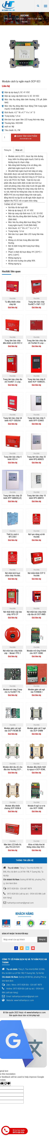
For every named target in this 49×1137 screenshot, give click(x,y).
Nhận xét (19, 150)
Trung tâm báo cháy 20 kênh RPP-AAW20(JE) (12, 496)
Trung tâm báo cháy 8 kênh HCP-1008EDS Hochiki (36, 380)
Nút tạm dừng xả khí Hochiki (36, 535)
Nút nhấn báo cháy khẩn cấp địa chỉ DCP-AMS (36, 613)
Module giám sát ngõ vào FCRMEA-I (36, 690)
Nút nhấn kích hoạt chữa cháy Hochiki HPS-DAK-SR (12, 574)
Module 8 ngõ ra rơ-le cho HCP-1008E (36, 807)
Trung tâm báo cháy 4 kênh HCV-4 (12, 458)
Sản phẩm (20, 18)
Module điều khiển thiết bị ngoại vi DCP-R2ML (36, 768)
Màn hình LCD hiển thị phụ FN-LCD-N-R (12, 845)
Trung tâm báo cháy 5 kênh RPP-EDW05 (36, 419)
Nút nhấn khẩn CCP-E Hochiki (36, 574)
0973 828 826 (18, 1132)
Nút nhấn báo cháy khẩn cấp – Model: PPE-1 (12, 652)
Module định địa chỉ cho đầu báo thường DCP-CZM (12, 768)
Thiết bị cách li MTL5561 (13, 535)
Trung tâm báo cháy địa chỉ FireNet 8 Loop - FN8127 (36, 341)
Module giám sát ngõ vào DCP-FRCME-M (12, 729)
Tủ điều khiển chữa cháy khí (12, 303)
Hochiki (25, 21)
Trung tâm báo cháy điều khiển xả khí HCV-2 (12, 341)
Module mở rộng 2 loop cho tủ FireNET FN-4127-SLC (12, 690)
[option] (15, 923)
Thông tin (7, 150)
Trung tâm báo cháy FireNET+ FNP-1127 (36, 303)
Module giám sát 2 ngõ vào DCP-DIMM (36, 729)
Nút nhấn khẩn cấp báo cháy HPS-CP (12, 613)
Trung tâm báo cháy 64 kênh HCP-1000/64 (12, 419)
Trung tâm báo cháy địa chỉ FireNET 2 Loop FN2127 (12, 380)
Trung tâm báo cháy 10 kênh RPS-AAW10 (36, 496)
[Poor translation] (7, 1084)
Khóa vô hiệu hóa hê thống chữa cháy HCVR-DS (36, 845)
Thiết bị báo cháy (35, 18)
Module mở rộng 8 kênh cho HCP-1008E (36, 652)
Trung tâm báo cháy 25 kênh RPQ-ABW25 (36, 458)
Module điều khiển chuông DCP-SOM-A (12, 807)
